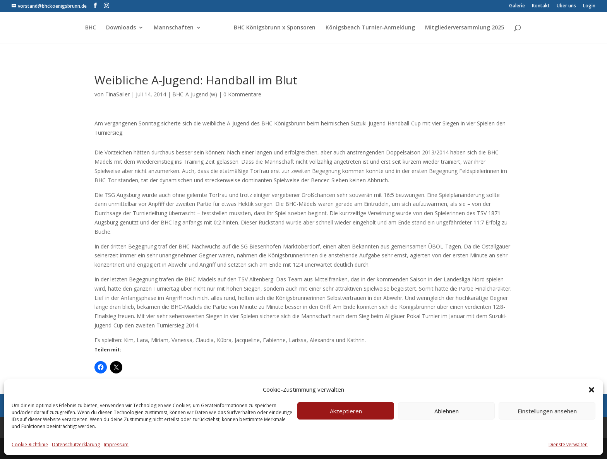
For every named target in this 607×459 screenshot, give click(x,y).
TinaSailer (117, 94)
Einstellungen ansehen (547, 411)
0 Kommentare (242, 94)
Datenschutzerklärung (76, 444)
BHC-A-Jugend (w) (194, 94)
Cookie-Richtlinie (30, 444)
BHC (90, 28)
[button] (591, 390)
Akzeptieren (346, 411)
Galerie (517, 6)
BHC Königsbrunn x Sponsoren (275, 28)
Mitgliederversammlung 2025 (464, 28)
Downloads (121, 28)
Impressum (116, 444)
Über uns (566, 6)
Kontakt (541, 6)
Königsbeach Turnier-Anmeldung (370, 28)
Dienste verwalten (568, 444)
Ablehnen (446, 411)
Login (589, 6)
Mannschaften (174, 28)
